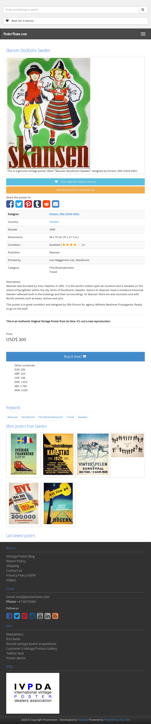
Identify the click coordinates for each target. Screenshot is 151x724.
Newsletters (14, 634)
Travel (70, 417)
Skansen (12, 417)
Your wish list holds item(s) (75, 182)
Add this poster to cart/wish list (75, 190)
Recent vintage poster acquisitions (31, 644)
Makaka (82, 720)
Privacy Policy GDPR (21, 575)
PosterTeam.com (15, 33)
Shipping (12, 566)
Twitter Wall (15, 653)
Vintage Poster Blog (20, 556)
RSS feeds (13, 639)
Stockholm (28, 417)
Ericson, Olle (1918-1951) (64, 214)
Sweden (54, 222)
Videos (11, 580)
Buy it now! (75, 356)
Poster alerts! (16, 658)
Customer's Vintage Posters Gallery (31, 648)
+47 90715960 (26, 601)
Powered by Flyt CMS (117, 720)
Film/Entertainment (50, 417)
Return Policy (16, 561)
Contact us (14, 570)
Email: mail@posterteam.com (28, 597)
